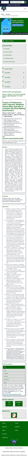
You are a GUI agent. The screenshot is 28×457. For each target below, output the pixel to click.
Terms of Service (17, 448)
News (3, 430)
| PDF (14, 95)
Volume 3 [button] (8, 82)
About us (4, 426)
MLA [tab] (5, 367)
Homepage (6, 48)
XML (9, 95)
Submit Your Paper (12, 5)
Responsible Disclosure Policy (11, 451)
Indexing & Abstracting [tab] (9, 61)
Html (12, 95)
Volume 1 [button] (8, 72)
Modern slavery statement (8, 455)
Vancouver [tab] (6, 379)
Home (2, 14)
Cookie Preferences (21, 455)
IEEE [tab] (5, 382)
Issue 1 (10, 94)
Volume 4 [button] (8, 86)
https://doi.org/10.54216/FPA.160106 (13, 138)
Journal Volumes (8, 68)
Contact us (5, 437)
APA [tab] (5, 370)
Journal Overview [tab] (7, 52)
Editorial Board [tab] (7, 55)
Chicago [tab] (6, 373)
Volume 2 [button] (8, 77)
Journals (8, 14)
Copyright (22, 451)
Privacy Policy (9, 448)
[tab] (14, 72)
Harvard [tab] (6, 376)
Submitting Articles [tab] (8, 58)
